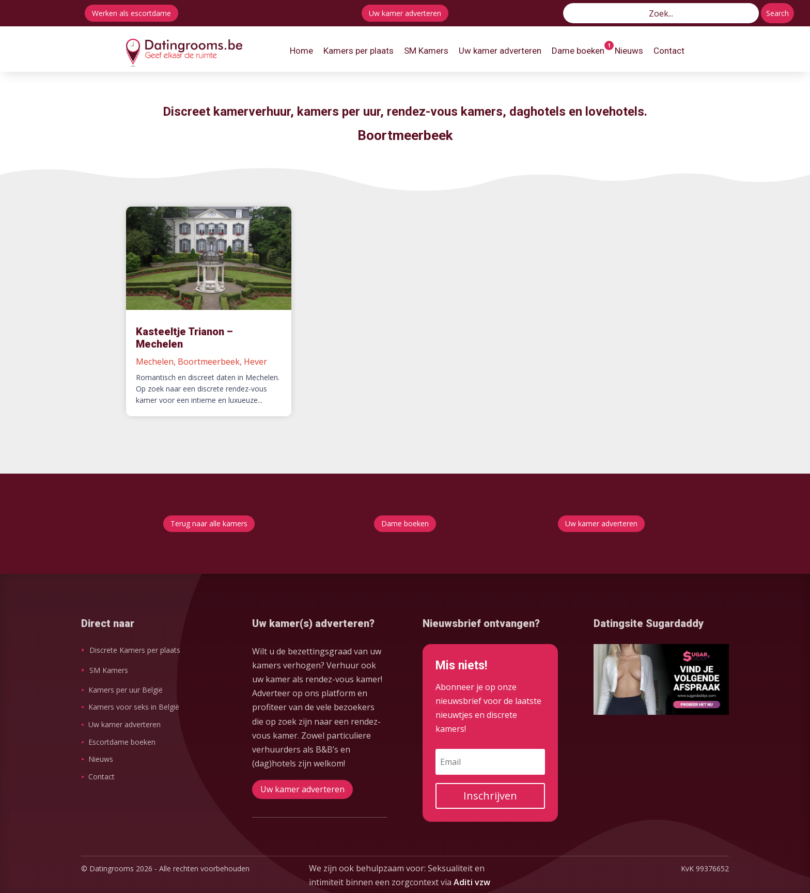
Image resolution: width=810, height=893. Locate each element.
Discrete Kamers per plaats (134, 650)
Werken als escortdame (131, 13)
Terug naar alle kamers (208, 523)
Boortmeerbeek (209, 361)
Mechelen (155, 361)
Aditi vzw (472, 882)
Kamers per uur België (125, 690)
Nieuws (100, 759)
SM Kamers (108, 670)
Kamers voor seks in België (133, 707)
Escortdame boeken (121, 742)
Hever (255, 361)
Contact (101, 776)
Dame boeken (405, 523)
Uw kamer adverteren (405, 13)
